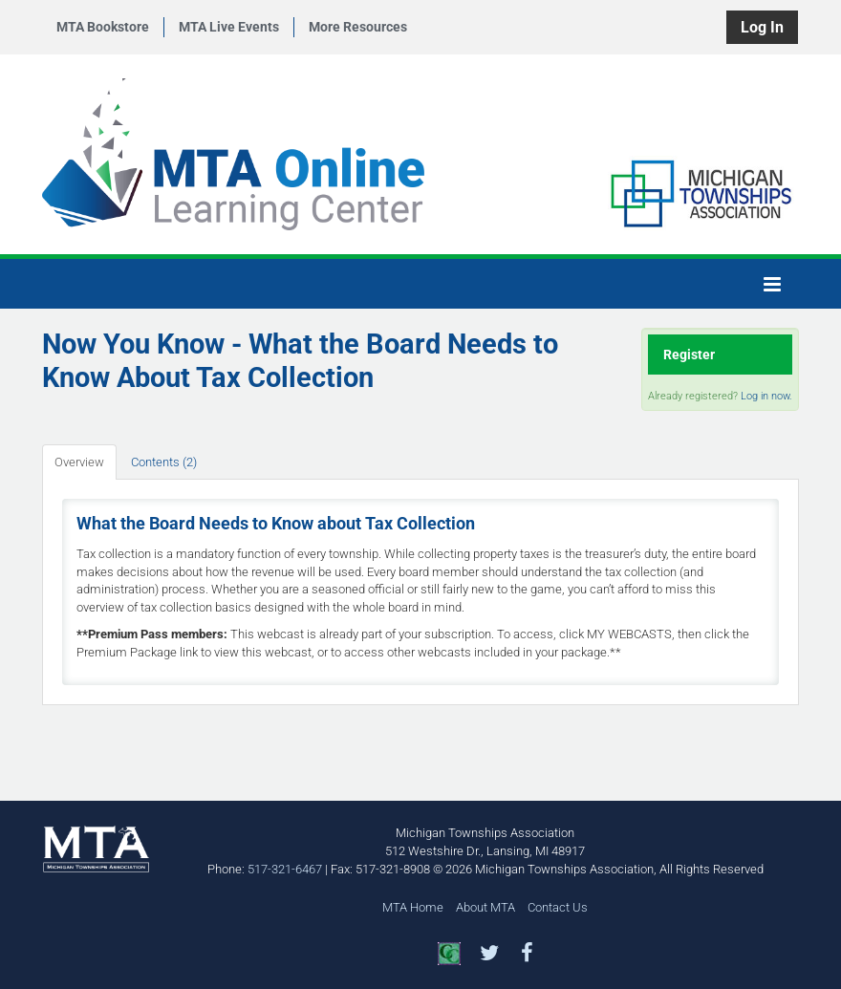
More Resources (358, 26)
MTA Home (412, 907)
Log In (762, 27)
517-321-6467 (285, 869)
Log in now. (766, 396)
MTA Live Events (229, 26)
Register (689, 354)
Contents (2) (164, 462)
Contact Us (558, 907)
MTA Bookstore (102, 26)
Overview (79, 462)
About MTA (485, 907)
